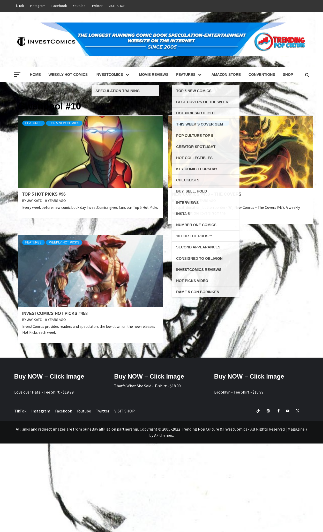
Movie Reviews (154, 74)
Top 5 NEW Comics (64, 123)
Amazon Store (226, 74)
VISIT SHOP (117, 5)
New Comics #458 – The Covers (207, 194)
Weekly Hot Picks (64, 242)
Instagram (38, 5)
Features (190, 74)
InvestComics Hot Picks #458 (55, 313)
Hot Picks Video (212, 123)
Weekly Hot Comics (68, 74)
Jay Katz (35, 201)
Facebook (59, 5)
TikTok (19, 5)
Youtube (79, 5)
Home (35, 74)
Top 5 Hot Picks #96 (44, 194)
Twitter (97, 5)
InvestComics (113, 74)
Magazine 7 (297, 429)
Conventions (262, 74)
